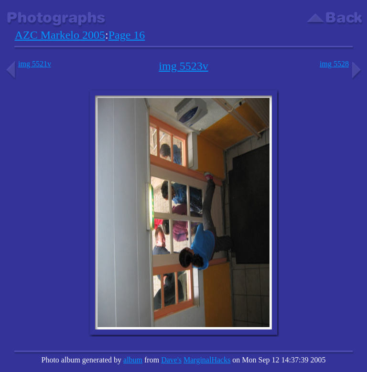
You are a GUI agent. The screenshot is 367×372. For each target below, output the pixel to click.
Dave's (171, 360)
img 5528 (341, 64)
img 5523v (183, 66)
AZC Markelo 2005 (60, 35)
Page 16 (126, 35)
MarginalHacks (207, 360)
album (132, 360)
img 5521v (27, 64)
